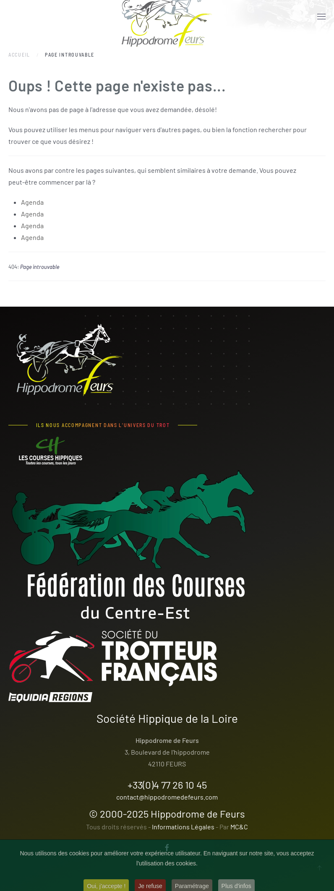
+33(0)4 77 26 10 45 (167, 785)
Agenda (32, 202)
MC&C (239, 827)
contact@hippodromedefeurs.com (167, 797)
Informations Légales (183, 827)
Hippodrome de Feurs (198, 814)
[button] (321, 17)
